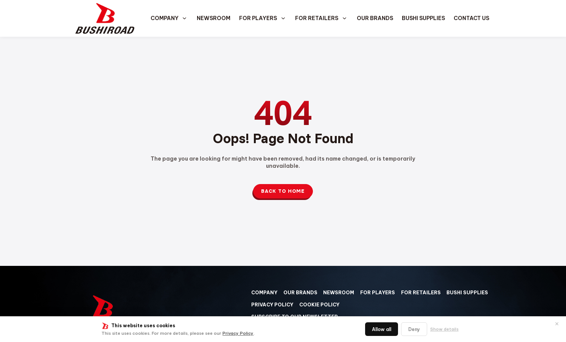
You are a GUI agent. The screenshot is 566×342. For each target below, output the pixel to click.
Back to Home (283, 191)
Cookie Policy (319, 305)
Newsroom (213, 18)
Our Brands (375, 18)
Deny (414, 329)
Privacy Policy (237, 333)
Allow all (381, 329)
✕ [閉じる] (557, 323)
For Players (258, 18)
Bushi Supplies (423, 18)
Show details (444, 329)
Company (165, 18)
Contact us (471, 18)
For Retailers (316, 18)
